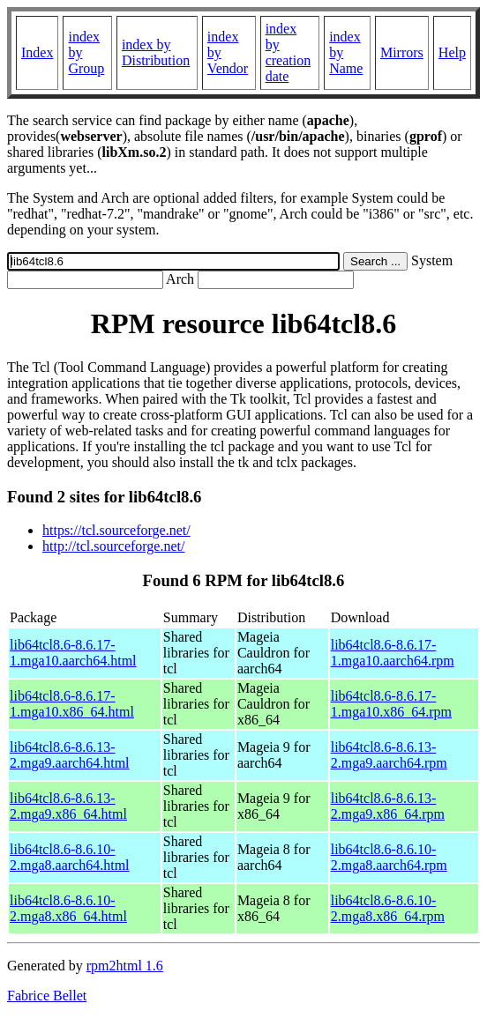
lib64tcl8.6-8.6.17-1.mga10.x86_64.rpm (391, 703)
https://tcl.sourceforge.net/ (116, 530)
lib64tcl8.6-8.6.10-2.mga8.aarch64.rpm (389, 857)
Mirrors (401, 52)
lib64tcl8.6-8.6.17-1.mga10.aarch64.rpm (392, 652)
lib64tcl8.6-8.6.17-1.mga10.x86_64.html (72, 703)
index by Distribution (156, 52)
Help (452, 52)
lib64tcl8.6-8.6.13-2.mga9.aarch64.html (70, 754)
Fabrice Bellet (46, 995)
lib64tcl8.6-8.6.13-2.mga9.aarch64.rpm (389, 754)
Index (37, 52)
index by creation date (288, 52)
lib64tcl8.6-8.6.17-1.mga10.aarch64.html (73, 652)
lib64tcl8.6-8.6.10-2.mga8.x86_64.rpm (388, 908)
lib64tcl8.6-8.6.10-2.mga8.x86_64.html (68, 908)
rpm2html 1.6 (124, 965)
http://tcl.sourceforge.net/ (113, 546)
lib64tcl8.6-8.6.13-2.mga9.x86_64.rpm (388, 806)
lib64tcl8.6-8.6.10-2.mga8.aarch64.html (70, 857)
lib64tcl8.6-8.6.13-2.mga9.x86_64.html (68, 806)
